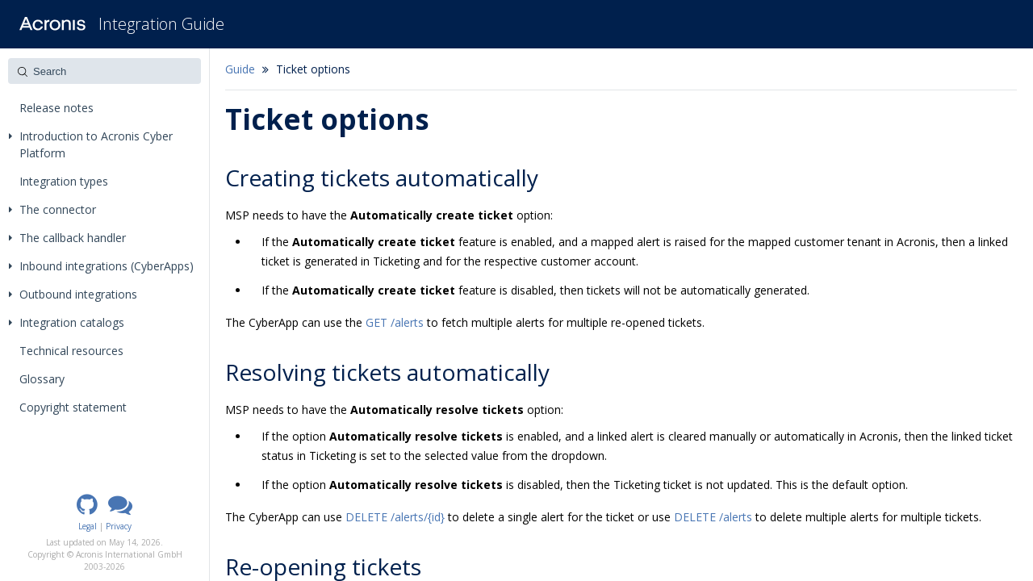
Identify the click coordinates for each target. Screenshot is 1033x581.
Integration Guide (161, 24)
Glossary (42, 379)
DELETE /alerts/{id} (395, 517)
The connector (52, 209)
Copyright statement (73, 407)
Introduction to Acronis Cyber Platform (91, 144)
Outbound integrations (73, 294)
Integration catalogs (66, 322)
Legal (87, 526)
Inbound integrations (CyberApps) (101, 266)
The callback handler (67, 237)
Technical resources (71, 350)
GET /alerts (395, 322)
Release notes (56, 107)
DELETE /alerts (713, 517)
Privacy (119, 526)
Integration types (63, 181)
